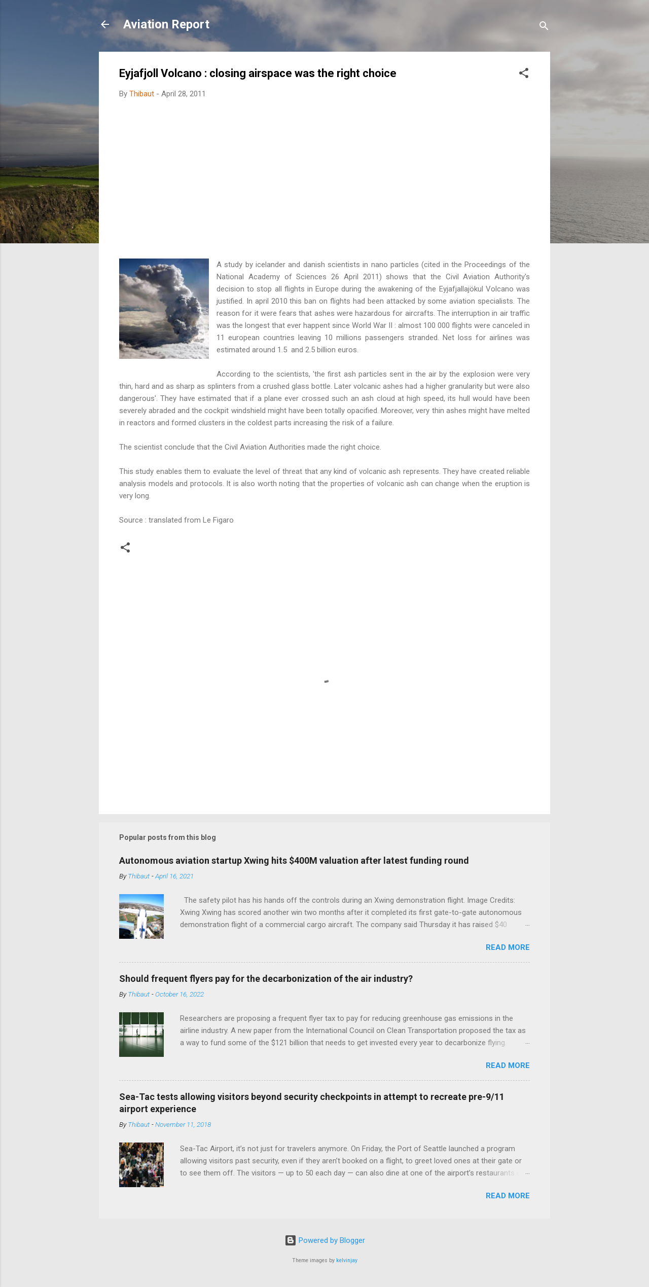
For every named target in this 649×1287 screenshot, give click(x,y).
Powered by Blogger (324, 1240)
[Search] (544, 27)
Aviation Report (166, 24)
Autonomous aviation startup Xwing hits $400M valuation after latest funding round (294, 860)
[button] (524, 75)
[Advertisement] (324, 182)
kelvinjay (346, 1260)
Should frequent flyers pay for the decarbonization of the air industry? (266, 978)
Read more (508, 947)
